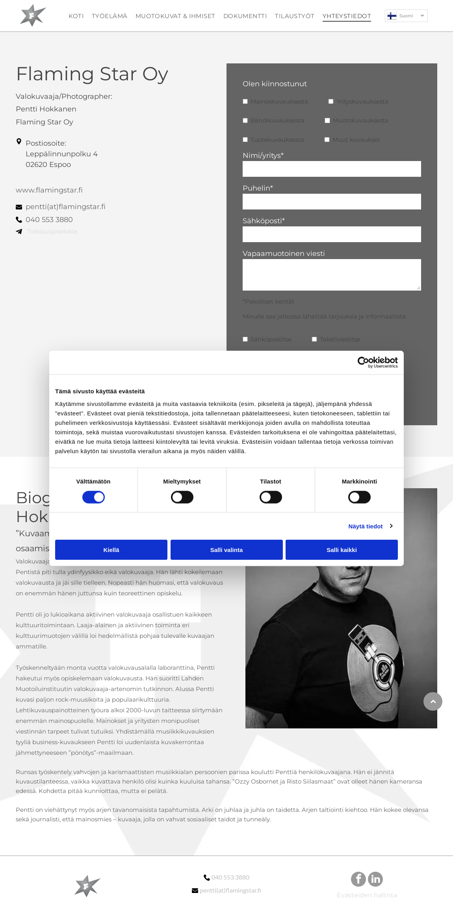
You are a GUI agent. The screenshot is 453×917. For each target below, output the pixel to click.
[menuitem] (76, 16)
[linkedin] (375, 880)
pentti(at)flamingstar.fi (66, 206)
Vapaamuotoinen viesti (284, 253)
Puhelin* (258, 188)
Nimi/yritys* (263, 155)
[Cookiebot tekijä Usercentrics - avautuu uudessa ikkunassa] (363, 363)
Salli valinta (226, 549)
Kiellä (111, 549)
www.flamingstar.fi (49, 190)
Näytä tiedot (366, 525)
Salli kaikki (342, 549)
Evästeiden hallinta (367, 895)
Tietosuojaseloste (52, 231)
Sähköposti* (264, 221)
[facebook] (358, 880)
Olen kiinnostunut (275, 84)
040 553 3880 (49, 219)
